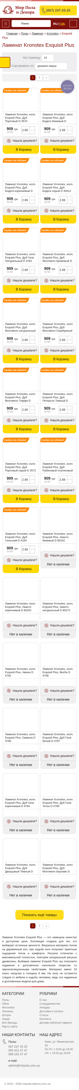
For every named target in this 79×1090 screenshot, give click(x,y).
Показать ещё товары (39, 915)
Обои (5, 1003)
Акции (6, 1018)
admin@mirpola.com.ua (24, 1065)
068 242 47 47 (17, 1054)
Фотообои (8, 1007)
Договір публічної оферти (56, 1022)
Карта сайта (9, 1026)
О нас (43, 999)
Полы (5, 999)
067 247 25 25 (17, 1046)
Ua (62, 24)
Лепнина (7, 1011)
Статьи (44, 1015)
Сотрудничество (50, 1003)
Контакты (45, 1018)
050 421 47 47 (17, 1050)
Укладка (45, 1007)
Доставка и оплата (51, 1011)
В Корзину (24, 149)
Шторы (6, 1015)
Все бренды (9, 1022)
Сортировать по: (23, 65)
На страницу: (32, 57)
